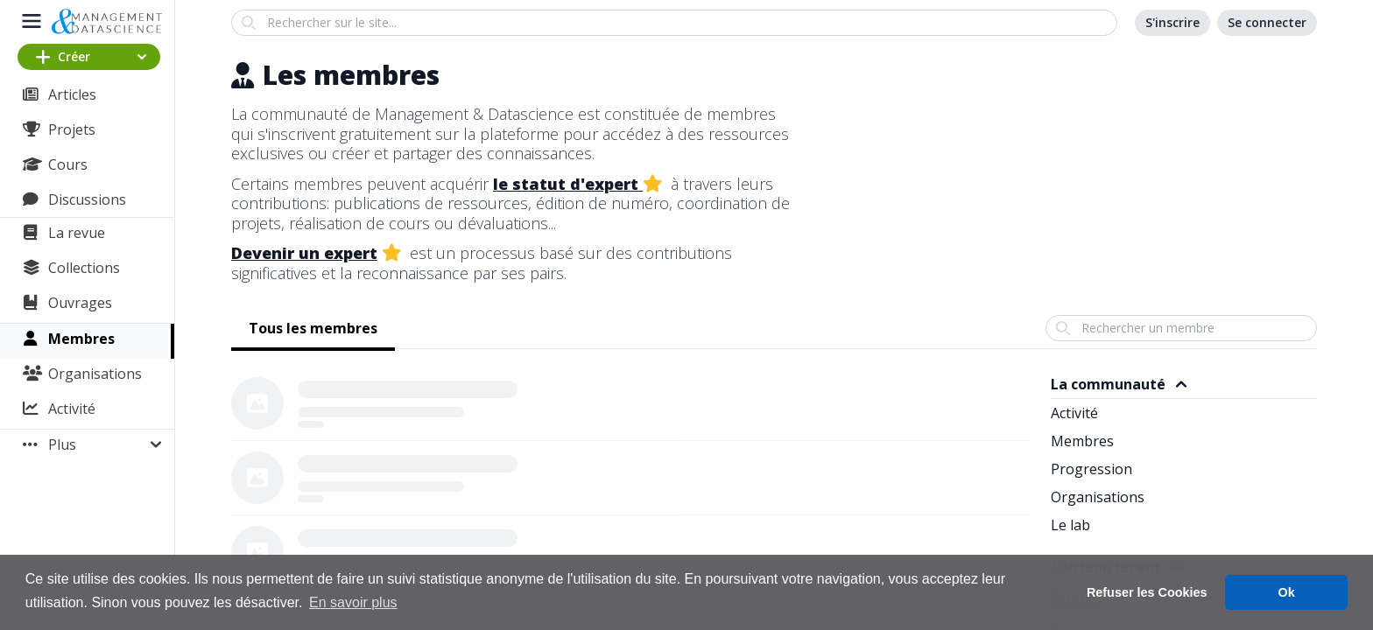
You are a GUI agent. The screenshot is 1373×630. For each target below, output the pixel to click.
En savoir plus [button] (353, 602)
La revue (76, 232)
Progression (1091, 469)
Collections (84, 267)
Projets (71, 129)
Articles (72, 94)
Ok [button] (1286, 592)
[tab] (313, 330)
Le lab (1070, 525)
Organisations (95, 373)
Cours (68, 164)
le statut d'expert (568, 183)
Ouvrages (80, 302)
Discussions (87, 199)
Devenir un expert (304, 252)
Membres (81, 338)
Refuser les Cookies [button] (1147, 592)
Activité (71, 408)
